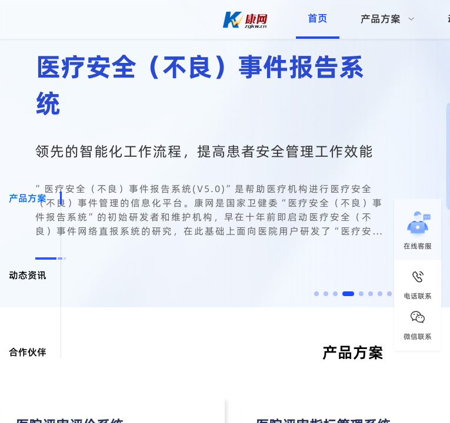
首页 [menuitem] (318, 18)
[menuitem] (387, 19)
